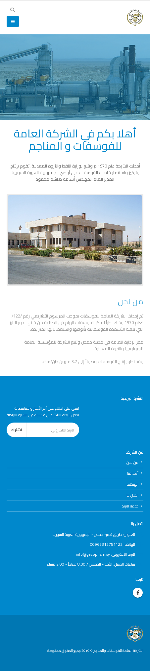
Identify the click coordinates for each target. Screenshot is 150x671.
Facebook (138, 593)
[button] (13, 10)
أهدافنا (132, 473)
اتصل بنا (132, 495)
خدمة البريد (130, 506)
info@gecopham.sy (93, 554)
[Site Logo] (134, 17)
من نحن (132, 462)
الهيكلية (132, 484)
